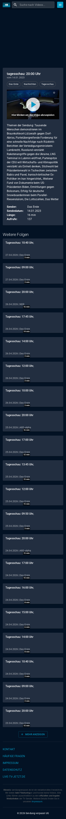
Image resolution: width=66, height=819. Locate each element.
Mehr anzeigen (32, 734)
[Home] (7, 5)
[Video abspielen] (33, 104)
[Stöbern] (60, 5)
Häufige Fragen (14, 756)
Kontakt (9, 749)
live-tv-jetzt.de (14, 776)
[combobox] (36, 5)
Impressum (10, 763)
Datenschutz (12, 769)
